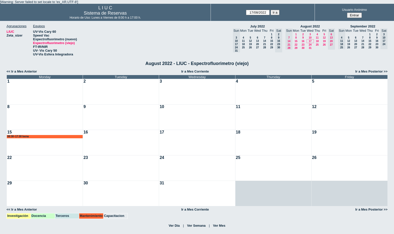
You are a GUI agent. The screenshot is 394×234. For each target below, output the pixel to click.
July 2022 (257, 26)
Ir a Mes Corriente (195, 71)
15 (271, 41)
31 (310, 48)
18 (243, 44)
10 (310, 37)
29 (271, 47)
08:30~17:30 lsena (18, 136)
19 (250, 44)
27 (257, 47)
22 (271, 44)
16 (303, 41)
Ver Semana (196, 225)
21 (264, 44)
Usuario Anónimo (354, 10)
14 (264, 41)
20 (257, 44)
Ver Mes (219, 225)
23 (303, 44)
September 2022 (362, 26)
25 (243, 47)
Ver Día (174, 225)
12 (250, 41)
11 (243, 41)
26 (250, 47)
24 (310, 44)
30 (303, 48)
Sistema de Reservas (105, 13)
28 (264, 47)
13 (257, 41)
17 (310, 41)
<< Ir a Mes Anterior (22, 71)
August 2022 (310, 26)
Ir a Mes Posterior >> (371, 71)
